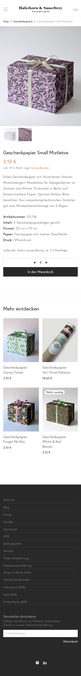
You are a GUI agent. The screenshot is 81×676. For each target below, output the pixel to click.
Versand (8, 551)
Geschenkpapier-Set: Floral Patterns (56, 369)
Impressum (10, 529)
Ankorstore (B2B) (14, 587)
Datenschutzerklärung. (39, 625)
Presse (7, 514)
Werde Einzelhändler (16, 580)
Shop (6, 21)
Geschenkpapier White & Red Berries (54, 441)
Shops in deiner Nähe (17, 572)
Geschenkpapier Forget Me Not (15, 439)
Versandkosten (40, 168)
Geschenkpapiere (22, 21)
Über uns (9, 500)
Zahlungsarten (12, 543)
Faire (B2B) (10, 594)
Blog (6, 507)
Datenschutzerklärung (17, 565)
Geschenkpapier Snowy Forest (15, 369)
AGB (6, 536)
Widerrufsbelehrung (16, 558)
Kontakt (8, 522)
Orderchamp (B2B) (15, 602)
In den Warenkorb (40, 271)
